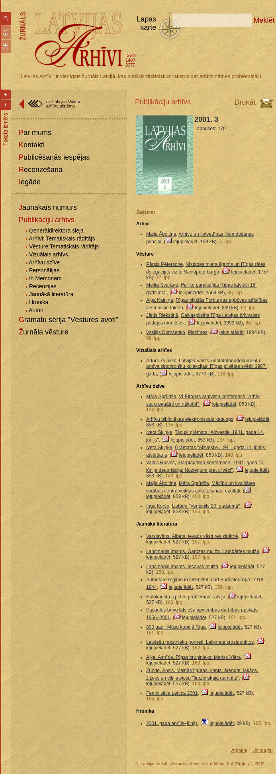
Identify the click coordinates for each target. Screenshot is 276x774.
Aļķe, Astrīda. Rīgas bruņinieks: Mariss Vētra (193, 657)
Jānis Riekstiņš (162, 315)
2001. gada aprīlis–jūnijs (172, 723)
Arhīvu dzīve (44, 262)
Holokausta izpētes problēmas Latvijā (185, 597)
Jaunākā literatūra (51, 294)
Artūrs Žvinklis (161, 361)
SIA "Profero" (239, 763)
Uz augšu (263, 750)
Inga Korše (157, 506)
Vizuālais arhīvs (48, 254)
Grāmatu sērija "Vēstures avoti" (68, 320)
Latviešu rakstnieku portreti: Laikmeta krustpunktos (200, 642)
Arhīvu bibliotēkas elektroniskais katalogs (189, 419)
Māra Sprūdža (161, 396)
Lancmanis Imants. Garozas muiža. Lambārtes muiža (202, 551)
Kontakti (32, 145)
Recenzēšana (41, 170)
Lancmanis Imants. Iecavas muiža (182, 566)
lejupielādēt (185, 241)
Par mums (35, 133)
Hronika (38, 302)
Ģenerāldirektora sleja (56, 230)
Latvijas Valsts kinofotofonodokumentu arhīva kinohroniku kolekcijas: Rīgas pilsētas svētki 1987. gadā (206, 367)
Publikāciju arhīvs (46, 220)
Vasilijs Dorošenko (165, 332)
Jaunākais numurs (48, 207)
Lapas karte (146, 23)
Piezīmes (197, 332)
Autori (36, 310)
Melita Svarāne (162, 285)
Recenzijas (42, 286)
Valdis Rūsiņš (160, 462)
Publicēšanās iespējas (54, 157)
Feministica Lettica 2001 (172, 693)
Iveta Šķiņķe (159, 432)
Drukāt (245, 102)
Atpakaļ (239, 750)
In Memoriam (45, 278)
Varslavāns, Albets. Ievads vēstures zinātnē (192, 536)
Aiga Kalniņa (159, 300)
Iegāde (30, 182)
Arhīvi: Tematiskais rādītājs (62, 238)
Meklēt (264, 20)
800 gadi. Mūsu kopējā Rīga (176, 627)
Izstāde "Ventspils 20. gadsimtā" (206, 506)
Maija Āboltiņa (161, 234)
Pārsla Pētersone (164, 264)
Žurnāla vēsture (44, 332)
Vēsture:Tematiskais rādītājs (64, 246)
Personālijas (44, 270)
